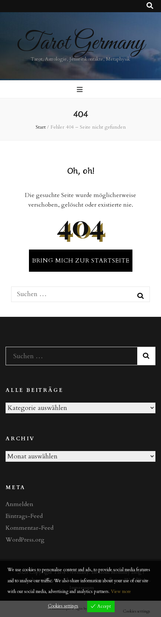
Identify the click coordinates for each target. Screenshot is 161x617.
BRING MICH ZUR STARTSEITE (80, 261)
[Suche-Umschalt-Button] (150, 6)
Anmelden (19, 504)
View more (121, 591)
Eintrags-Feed (24, 516)
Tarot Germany (81, 43)
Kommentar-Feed (29, 528)
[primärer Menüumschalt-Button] (81, 90)
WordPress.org (25, 540)
